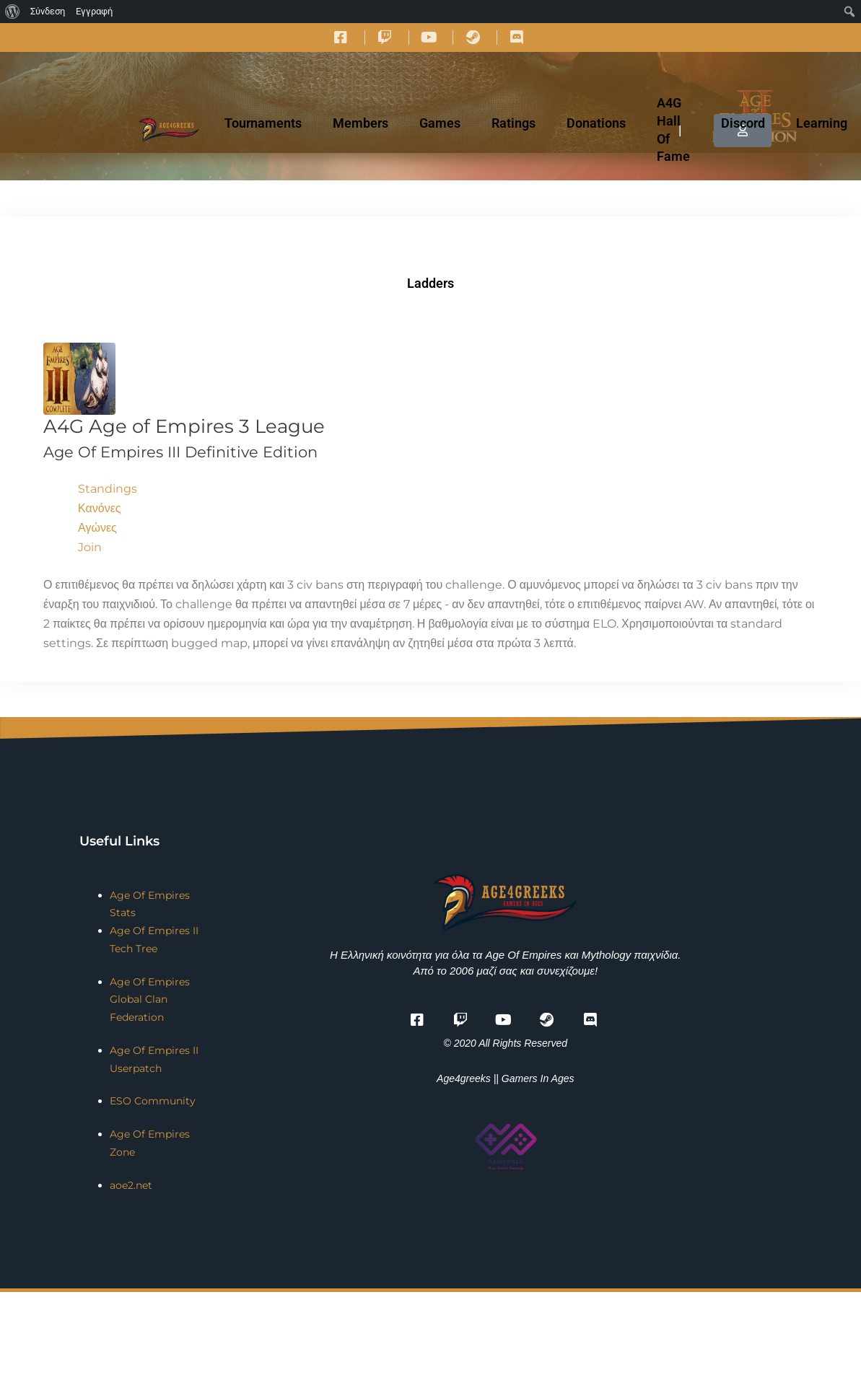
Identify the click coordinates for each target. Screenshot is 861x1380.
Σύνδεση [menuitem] (47, 11)
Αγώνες (97, 528)
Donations (596, 123)
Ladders (430, 283)
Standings (107, 489)
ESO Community (153, 1100)
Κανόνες (99, 508)
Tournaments (263, 123)
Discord (743, 123)
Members (360, 123)
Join (90, 547)
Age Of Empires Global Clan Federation (150, 999)
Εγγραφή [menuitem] (94, 11)
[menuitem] (12, 11)
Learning (821, 123)
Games (439, 123)
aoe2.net (131, 1185)
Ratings (513, 123)
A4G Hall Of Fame (673, 129)
